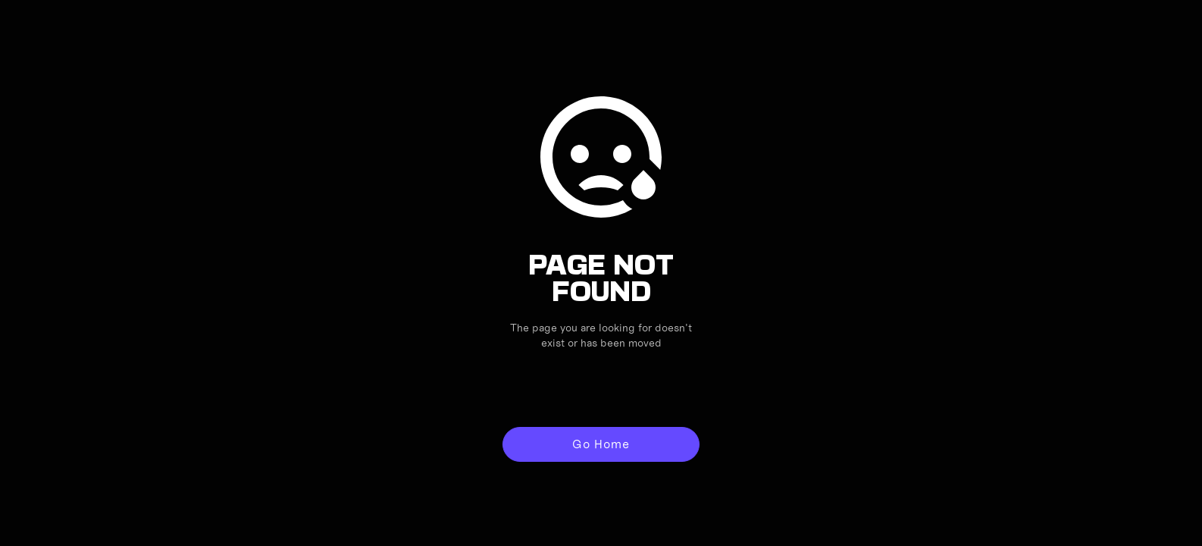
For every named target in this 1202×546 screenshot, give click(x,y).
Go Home (601, 444)
